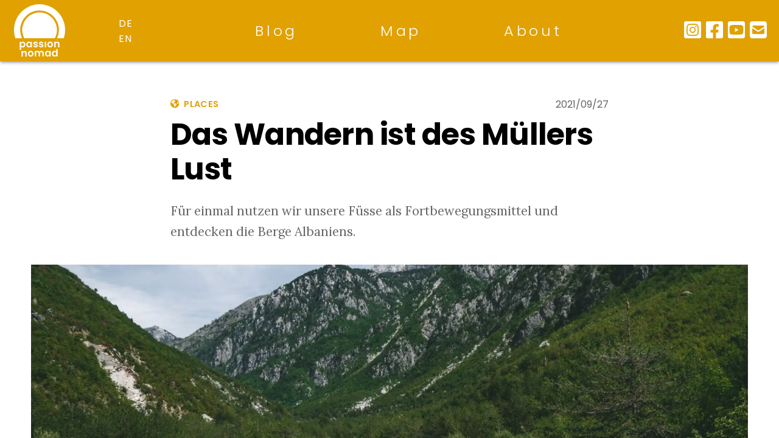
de (126, 23)
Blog (276, 31)
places (194, 104)
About (533, 31)
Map (400, 31)
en (126, 39)
